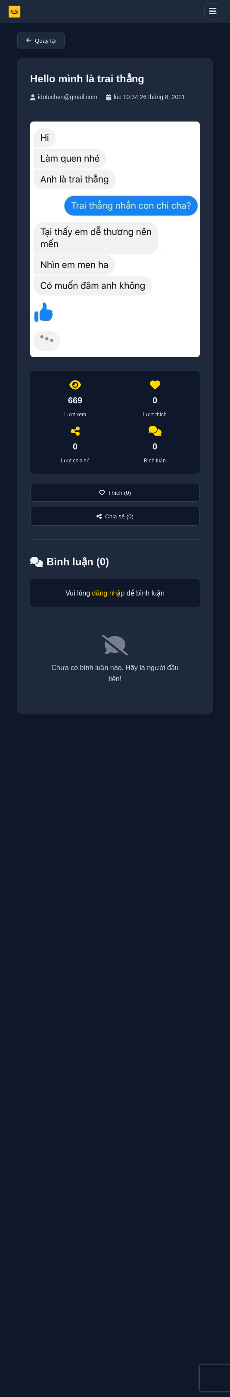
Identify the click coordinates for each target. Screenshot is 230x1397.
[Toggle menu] (212, 11)
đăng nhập (108, 593)
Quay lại (41, 40)
